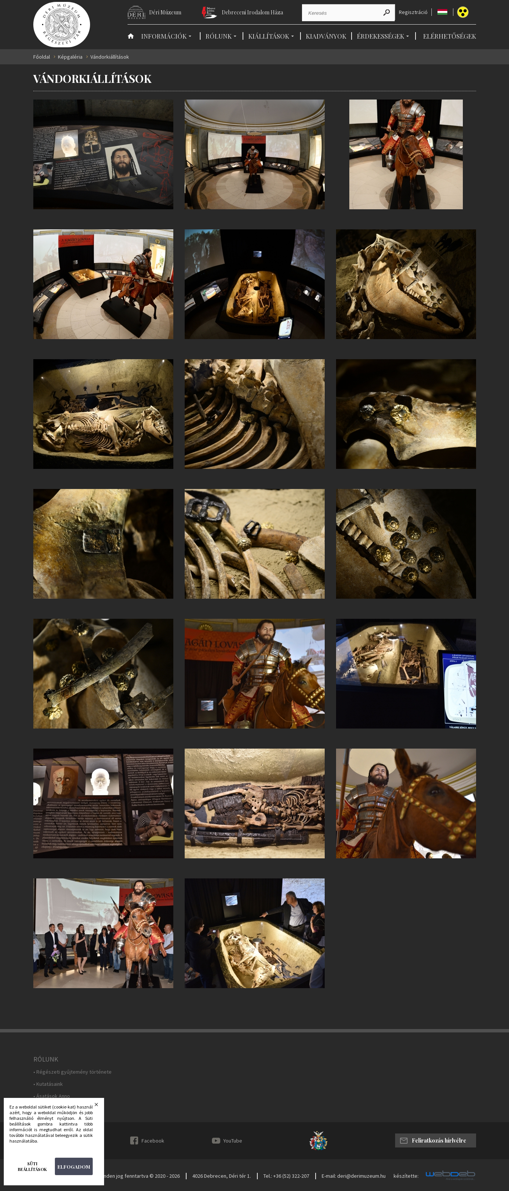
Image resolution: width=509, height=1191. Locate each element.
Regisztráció (413, 12)
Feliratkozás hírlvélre (439, 1140)
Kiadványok (326, 36)
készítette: (406, 1176)
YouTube (232, 1140)
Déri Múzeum (165, 12)
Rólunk (218, 36)
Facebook (153, 1140)
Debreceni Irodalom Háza (252, 12)
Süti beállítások (32, 1166)
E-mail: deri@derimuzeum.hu (354, 1175)
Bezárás (101, 1106)
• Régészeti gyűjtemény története (72, 1072)
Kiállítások (268, 36)
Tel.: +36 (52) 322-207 (286, 1175)
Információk (164, 36)
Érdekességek (380, 36)
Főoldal (41, 57)
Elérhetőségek (449, 36)
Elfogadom (74, 1166)
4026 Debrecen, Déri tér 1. (221, 1175)
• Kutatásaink (48, 1084)
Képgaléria (70, 57)
